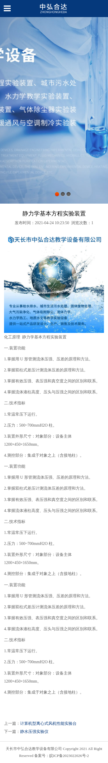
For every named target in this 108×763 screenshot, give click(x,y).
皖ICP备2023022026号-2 (69, 755)
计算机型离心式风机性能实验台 (48, 723)
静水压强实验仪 (34, 731)
